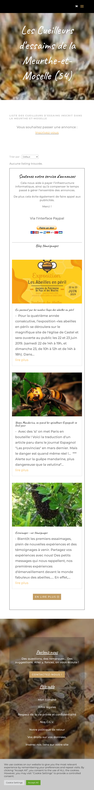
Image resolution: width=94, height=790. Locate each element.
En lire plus (45, 597)
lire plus (21, 360)
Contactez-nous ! (47, 674)
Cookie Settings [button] (14, 782)
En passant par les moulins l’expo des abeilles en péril (44, 310)
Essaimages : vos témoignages (31, 533)
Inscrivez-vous (47, 133)
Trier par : (15, 155)
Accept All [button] (33, 782)
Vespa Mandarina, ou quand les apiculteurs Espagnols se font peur (46, 424)
